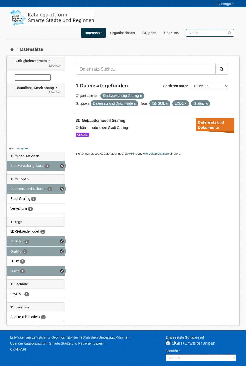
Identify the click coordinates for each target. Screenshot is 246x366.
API (131, 153)
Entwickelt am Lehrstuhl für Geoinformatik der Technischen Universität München (69, 337)
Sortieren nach (175, 86)
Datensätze (93, 33)
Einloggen (226, 4)
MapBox (23, 148)
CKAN (194, 343)
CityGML (82, 134)
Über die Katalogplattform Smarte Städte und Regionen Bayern (57, 343)
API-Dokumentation (155, 153)
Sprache (172, 351)
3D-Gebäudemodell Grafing (100, 120)
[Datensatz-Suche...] (146, 69)
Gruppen (149, 33)
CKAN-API (18, 349)
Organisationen (122, 33)
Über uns (171, 33)
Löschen (55, 65)
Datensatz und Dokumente (211, 125)
